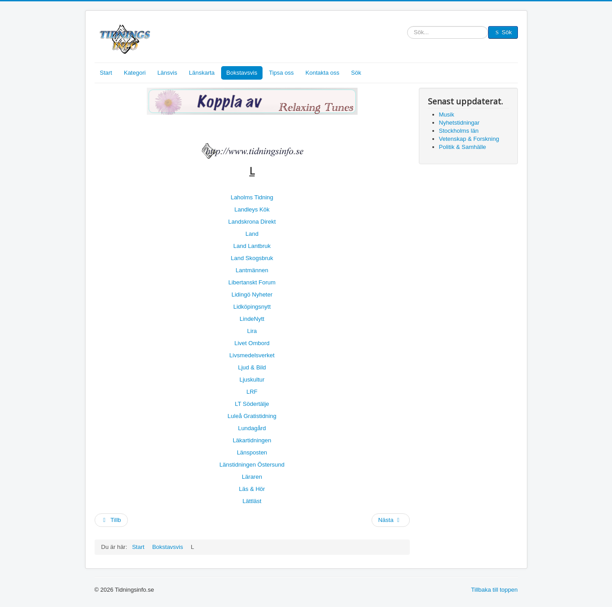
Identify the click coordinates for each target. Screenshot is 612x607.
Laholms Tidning (252, 197)
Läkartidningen (252, 440)
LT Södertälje (252, 403)
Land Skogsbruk (252, 258)
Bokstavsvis (242, 72)
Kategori (134, 72)
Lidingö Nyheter (251, 294)
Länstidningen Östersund (252, 464)
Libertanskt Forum (252, 282)
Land (251, 233)
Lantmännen (252, 270)
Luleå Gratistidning (251, 416)
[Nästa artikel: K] (391, 520)
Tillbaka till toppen (494, 589)
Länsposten (252, 452)
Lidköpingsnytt (252, 306)
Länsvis (167, 72)
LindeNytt (252, 318)
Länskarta (201, 72)
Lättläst (252, 501)
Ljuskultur (252, 379)
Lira (252, 331)
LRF (252, 391)
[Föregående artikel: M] (111, 520)
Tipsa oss (281, 72)
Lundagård (252, 428)
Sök (407, 32)
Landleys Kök (251, 209)
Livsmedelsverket (251, 355)
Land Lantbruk (252, 246)
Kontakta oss (322, 72)
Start (106, 72)
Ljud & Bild (252, 367)
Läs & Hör (252, 489)
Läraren (252, 476)
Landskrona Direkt (252, 221)
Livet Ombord (251, 343)
